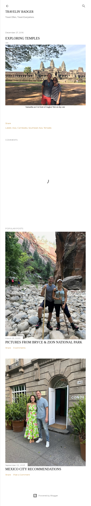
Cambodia (22, 128)
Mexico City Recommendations (33, 469)
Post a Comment (21, 474)
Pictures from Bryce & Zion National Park (43, 342)
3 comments (19, 348)
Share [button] (8, 123)
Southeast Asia (35, 128)
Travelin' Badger (19, 11)
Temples (47, 128)
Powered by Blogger (45, 496)
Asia (14, 128)
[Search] (84, 5)
